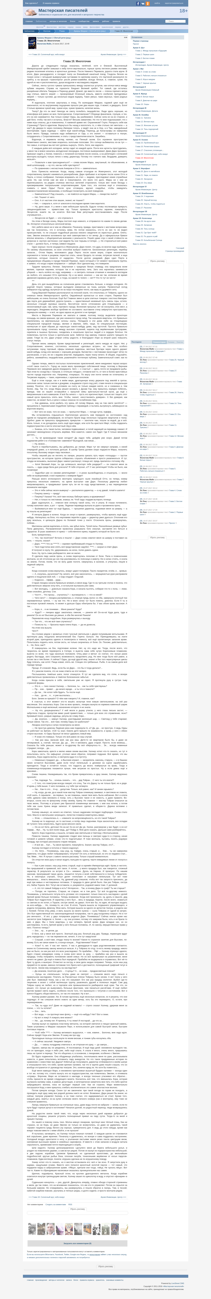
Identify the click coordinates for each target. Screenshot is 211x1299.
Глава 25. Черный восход (146, 200)
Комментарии (159, 342)
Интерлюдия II (139, 87)
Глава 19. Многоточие (145, 158)
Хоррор (71, 27)
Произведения (41, 1280)
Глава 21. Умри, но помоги (147, 175)
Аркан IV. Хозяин (140, 140)
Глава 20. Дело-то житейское (148, 171)
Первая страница (141, 41)
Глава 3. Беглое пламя (145, 58)
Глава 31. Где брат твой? (146, 233)
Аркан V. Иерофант (141, 168)
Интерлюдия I (139, 62)
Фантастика (52, 27)
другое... (126, 27)
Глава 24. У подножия (145, 196)
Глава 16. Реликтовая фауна (148, 146)
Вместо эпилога (139, 244)
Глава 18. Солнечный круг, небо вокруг (152, 154)
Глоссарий (180, 248)
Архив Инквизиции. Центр (146, 165)
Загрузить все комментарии (77, 1243)
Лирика (118, 27)
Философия (95, 27)
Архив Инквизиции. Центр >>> (114, 54)
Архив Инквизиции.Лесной (147, 136)
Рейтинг (105, 21)
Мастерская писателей (63, 10)
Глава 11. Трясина (143, 118)
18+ (184, 10)
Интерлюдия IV (140, 133)
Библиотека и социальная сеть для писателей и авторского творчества (71, 15)
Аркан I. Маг (138, 69)
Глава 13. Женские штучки (147, 125)
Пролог (136, 44)
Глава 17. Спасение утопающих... (150, 150)
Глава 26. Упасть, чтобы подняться (150, 204)
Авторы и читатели (56, 1280)
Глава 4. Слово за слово (146, 72)
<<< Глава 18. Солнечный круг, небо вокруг (46, 54)
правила (116, 21)
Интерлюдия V (139, 162)
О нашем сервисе (51, 3)
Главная (30, 1280)
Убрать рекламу (77, 1209)
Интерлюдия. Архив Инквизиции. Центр (152, 65)
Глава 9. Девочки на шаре (146, 100)
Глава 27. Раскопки (144, 208)
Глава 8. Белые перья (145, 97)
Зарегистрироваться (174, 3)
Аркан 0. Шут (139, 48)
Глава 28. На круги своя (145, 221)
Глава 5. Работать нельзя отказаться (151, 76)
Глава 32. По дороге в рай (146, 236)
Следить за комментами (55, 1204)
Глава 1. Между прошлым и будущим (151, 51)
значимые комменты (114, 1280)
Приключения (107, 27)
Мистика (62, 27)
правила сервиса (87, 1280)
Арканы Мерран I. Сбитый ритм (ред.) (54, 38)
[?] (141, 347)
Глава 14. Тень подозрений (147, 129)
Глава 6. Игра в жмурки (145, 79)
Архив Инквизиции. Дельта (147, 111)
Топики (171, 342)
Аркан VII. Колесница (142, 218)
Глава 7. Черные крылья (146, 83)
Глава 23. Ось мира (144, 183)
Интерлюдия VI (140, 187)
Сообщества (83, 21)
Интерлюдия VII (140, 211)
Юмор (85, 27)
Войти (157, 3)
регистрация (95, 1254)
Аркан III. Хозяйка (141, 115)
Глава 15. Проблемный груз (147, 143)
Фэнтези (40, 27)
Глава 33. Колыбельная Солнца (149, 240)
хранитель (100, 1280)
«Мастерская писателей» (173, 1286)
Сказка (78, 27)
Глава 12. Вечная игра (145, 122)
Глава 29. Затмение (144, 225)
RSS (70, 1204)
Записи (96, 21)
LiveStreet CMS (177, 1283)
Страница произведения (174, 251)
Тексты (180, 342)
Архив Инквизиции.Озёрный (147, 90)
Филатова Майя (147, 349)
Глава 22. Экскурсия (144, 179)
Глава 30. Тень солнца (145, 229)
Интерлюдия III (139, 108)
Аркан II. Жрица (140, 94)
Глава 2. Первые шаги (145, 54)
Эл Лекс (143, 360)
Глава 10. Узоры (142, 104)
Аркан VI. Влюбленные (143, 193)
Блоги (72, 21)
